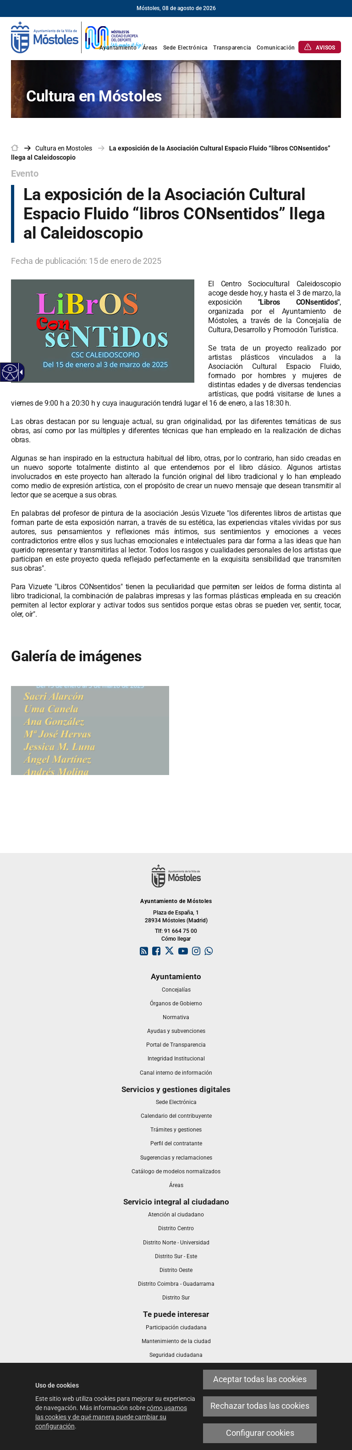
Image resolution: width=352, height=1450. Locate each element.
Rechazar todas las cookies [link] (259, 1406)
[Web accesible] (10, 372)
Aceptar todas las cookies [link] (260, 1379)
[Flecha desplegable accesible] (19, 372)
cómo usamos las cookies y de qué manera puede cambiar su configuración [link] (111, 1417)
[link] (77, 36)
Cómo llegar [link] (176, 939)
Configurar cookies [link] (260, 1433)
